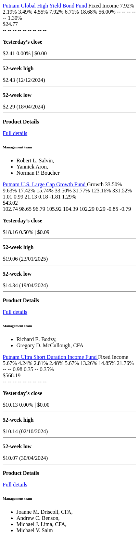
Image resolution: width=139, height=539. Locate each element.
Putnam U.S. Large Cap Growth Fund (45, 184)
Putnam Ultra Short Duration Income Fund (50, 357)
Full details (15, 133)
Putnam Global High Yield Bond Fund (45, 6)
